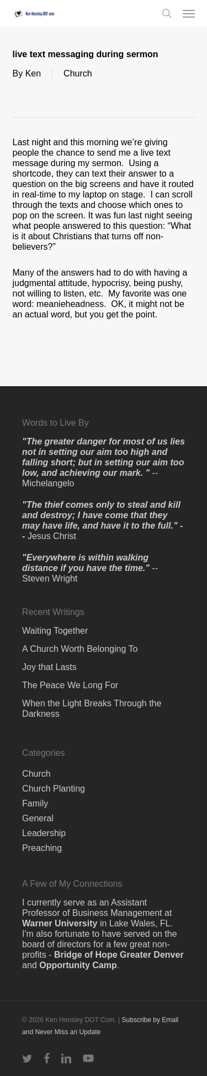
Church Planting (53, 788)
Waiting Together (55, 630)
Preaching (42, 848)
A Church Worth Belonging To (79, 649)
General (38, 818)
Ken (33, 73)
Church (77, 73)
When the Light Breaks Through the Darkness (91, 708)
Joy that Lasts (49, 667)
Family (35, 803)
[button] (189, 13)
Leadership (44, 833)
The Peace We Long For (70, 685)
